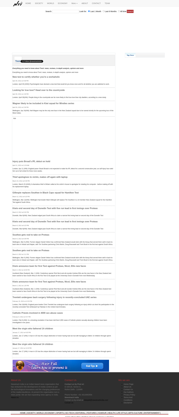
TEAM (107, 3)
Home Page (128, 384)
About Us (127, 387)
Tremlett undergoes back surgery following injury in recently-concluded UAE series (55, 297)
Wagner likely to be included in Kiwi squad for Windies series (43, 103)
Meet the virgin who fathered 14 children (33, 328)
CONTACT (96, 3)
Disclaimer (128, 403)
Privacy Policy (129, 395)
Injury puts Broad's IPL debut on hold (31, 161)
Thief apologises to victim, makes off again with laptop (40, 177)
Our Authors (129, 392)
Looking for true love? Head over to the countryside (39, 90)
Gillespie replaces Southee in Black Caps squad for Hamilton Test (46, 193)
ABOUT (84, 3)
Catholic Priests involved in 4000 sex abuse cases (38, 313)
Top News (130, 55)
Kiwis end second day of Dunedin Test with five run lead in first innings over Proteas (55, 208)
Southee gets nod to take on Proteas (31, 235)
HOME (28, 3)
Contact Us (128, 389)
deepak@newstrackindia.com (96, 400)
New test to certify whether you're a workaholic (36, 77)
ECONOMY (62, 3)
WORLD (50, 3)
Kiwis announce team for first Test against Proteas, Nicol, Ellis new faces (49, 266)
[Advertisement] (90, 33)
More (75, 3)
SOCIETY (39, 3)
